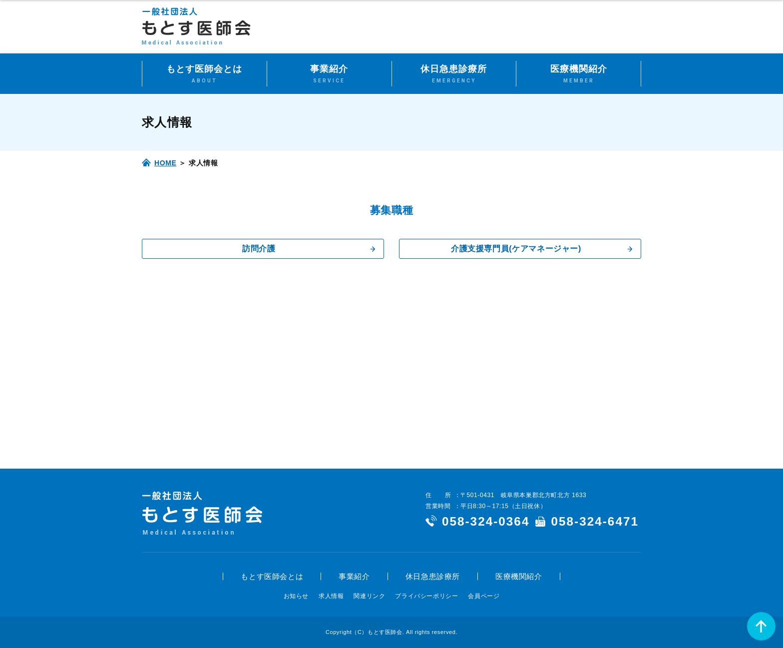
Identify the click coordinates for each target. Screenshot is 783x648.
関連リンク (369, 596)
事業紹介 (354, 576)
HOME (165, 163)
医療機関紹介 (518, 576)
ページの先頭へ (761, 626)
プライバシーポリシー (426, 596)
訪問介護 (258, 248)
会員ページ (483, 596)
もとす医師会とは (272, 576)
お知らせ (296, 596)
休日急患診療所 (432, 576)
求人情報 (331, 596)
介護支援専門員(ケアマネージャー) (516, 248)
